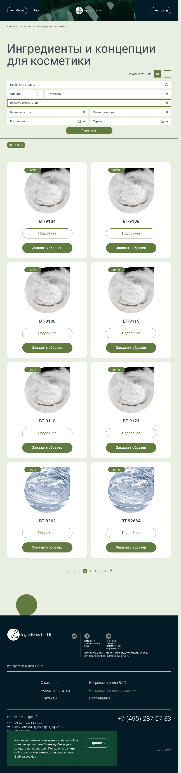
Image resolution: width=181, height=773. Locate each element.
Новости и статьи (55, 690)
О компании (50, 683)
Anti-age (14, 145)
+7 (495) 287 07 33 (144, 718)
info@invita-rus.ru (119, 655)
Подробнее (47, 233)
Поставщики (99, 698)
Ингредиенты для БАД (107, 683)
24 (104, 571)
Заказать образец (47, 248)
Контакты (161, 10)
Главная (12, 26)
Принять (97, 743)
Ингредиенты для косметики (112, 690)
